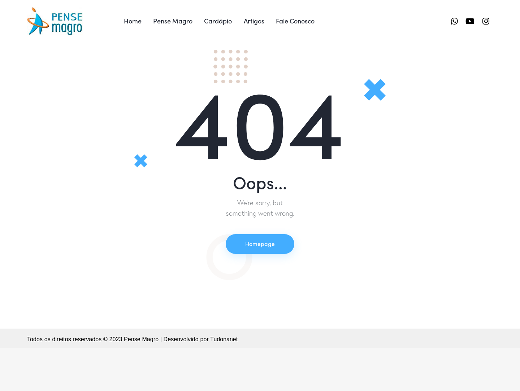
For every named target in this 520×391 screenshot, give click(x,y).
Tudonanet (224, 382)
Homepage (260, 286)
